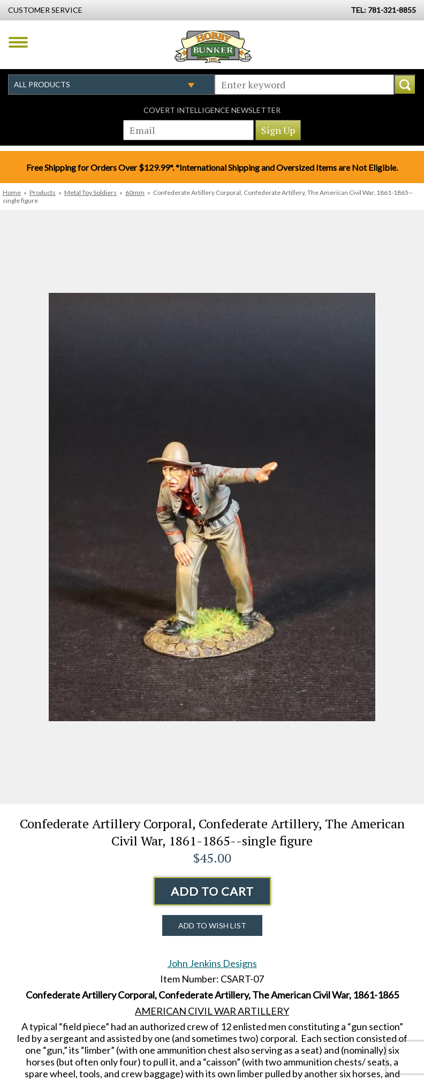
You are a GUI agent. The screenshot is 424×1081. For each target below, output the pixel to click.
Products (42, 192)
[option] (212, 507)
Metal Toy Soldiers (90, 192)
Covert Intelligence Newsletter (212, 110)
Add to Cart (212, 891)
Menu (18, 42)
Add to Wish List (212, 925)
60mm (135, 192)
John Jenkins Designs (212, 963)
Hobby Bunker (213, 46)
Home (12, 192)
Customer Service (45, 9)
